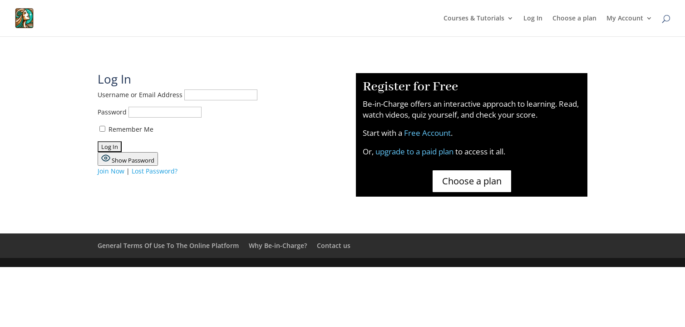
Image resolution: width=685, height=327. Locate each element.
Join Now (111, 171)
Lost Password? (154, 171)
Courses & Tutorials (474, 18)
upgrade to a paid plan (415, 151)
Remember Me (126, 129)
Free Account (427, 133)
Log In (532, 18)
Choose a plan (574, 18)
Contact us (333, 245)
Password (112, 112)
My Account (624, 18)
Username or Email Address (140, 94)
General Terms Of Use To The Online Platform (168, 245)
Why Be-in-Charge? (278, 245)
